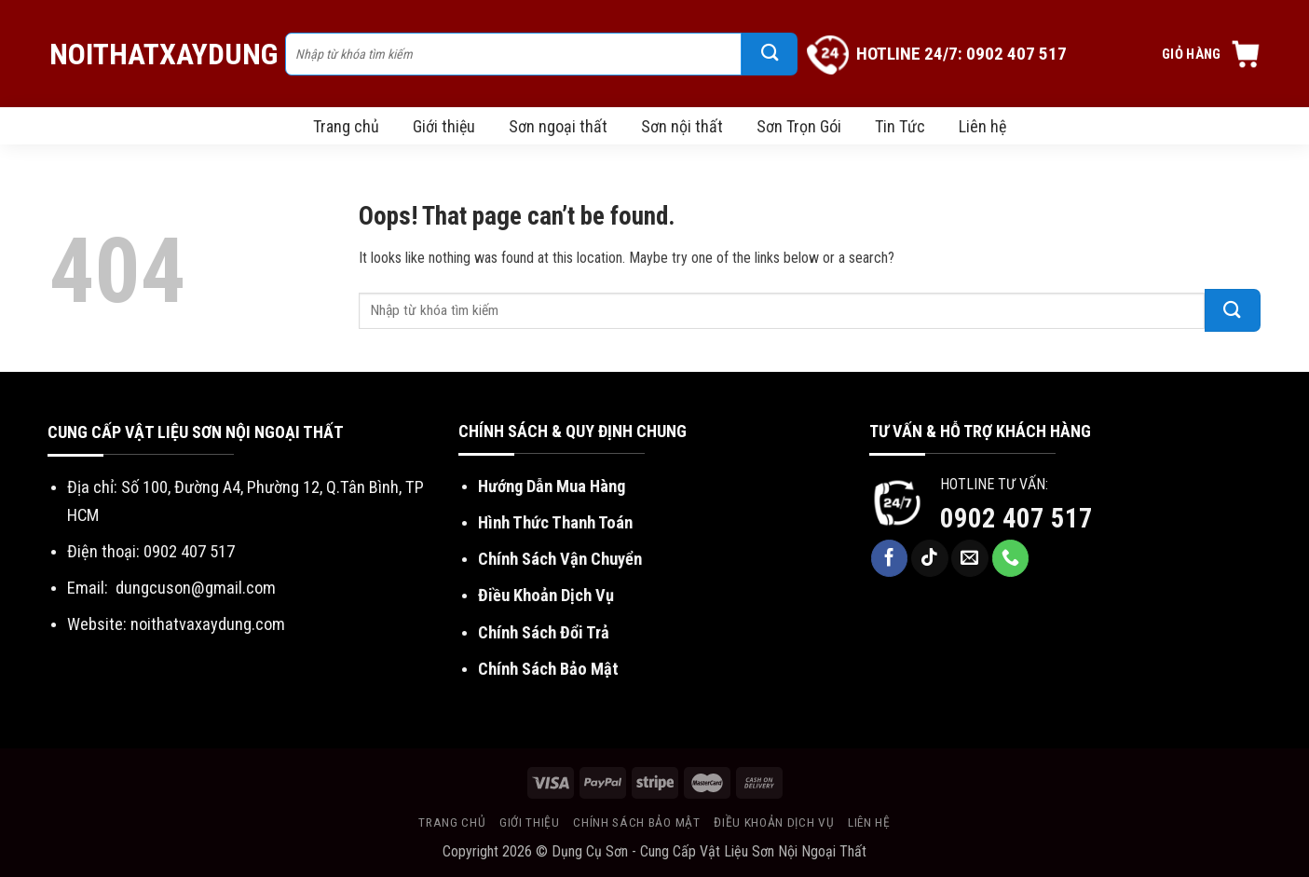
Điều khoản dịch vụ (774, 822)
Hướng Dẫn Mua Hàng (551, 486)
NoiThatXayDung (157, 54)
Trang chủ (346, 126)
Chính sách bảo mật (636, 822)
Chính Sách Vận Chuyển (560, 559)
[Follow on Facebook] (889, 558)
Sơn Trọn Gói (799, 126)
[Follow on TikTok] (929, 558)
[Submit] (770, 54)
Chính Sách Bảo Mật (548, 668)
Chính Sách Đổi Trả (543, 632)
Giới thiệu (444, 126)
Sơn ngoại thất (558, 126)
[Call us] (1010, 558)
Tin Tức (900, 126)
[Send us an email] (970, 558)
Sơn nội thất (682, 126)
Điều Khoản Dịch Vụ (546, 595)
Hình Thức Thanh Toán (555, 522)
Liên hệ (982, 126)
